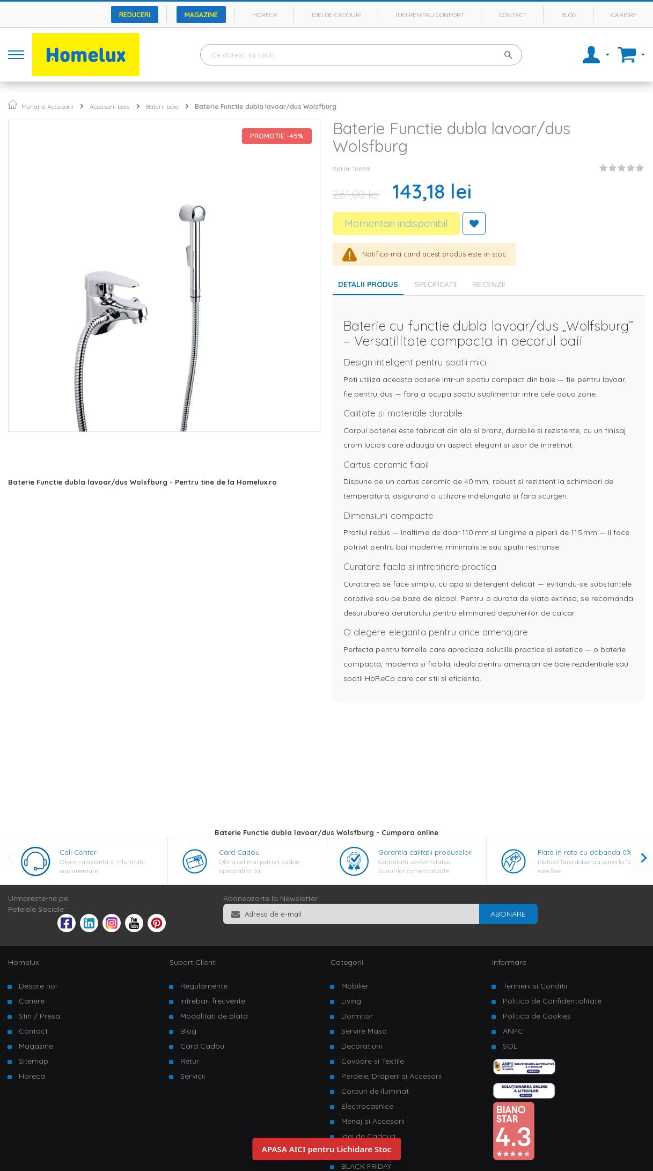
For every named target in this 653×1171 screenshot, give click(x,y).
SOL (510, 1046)
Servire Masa (364, 1031)
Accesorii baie (110, 107)
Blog (569, 15)
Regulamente (204, 986)
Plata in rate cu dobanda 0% (585, 852)
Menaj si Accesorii (47, 107)
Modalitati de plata (214, 1016)
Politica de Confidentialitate (552, 1001)
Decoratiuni (361, 1046)
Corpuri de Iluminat (375, 1091)
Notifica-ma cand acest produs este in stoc (434, 253)
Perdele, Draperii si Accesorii (391, 1076)
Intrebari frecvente (212, 1001)
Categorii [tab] (347, 962)
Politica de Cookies (537, 1016)
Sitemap (33, 1061)
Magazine (201, 15)
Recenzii (489, 284)
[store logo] (86, 54)
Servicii (192, 1076)
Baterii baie (162, 107)
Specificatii (436, 284)
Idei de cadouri (337, 15)
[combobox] (361, 54)
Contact (513, 15)
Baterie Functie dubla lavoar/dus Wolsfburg (265, 107)
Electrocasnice (367, 1106)
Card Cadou (239, 852)
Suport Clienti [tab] (193, 962)
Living (351, 1001)
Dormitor (357, 1016)
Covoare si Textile (372, 1061)
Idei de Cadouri (368, 1136)
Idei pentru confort (430, 15)
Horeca (264, 15)
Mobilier (355, 986)
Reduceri (134, 15)
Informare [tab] (509, 962)
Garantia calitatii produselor (425, 852)
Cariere (624, 15)
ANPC (513, 1031)
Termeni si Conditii (535, 986)
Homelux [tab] (23, 962)
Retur (189, 1061)
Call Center (78, 852)
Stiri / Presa (39, 1016)
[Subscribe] (508, 914)
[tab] (438, 284)
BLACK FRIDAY (366, 1166)
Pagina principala (12, 104)
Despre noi (38, 986)
